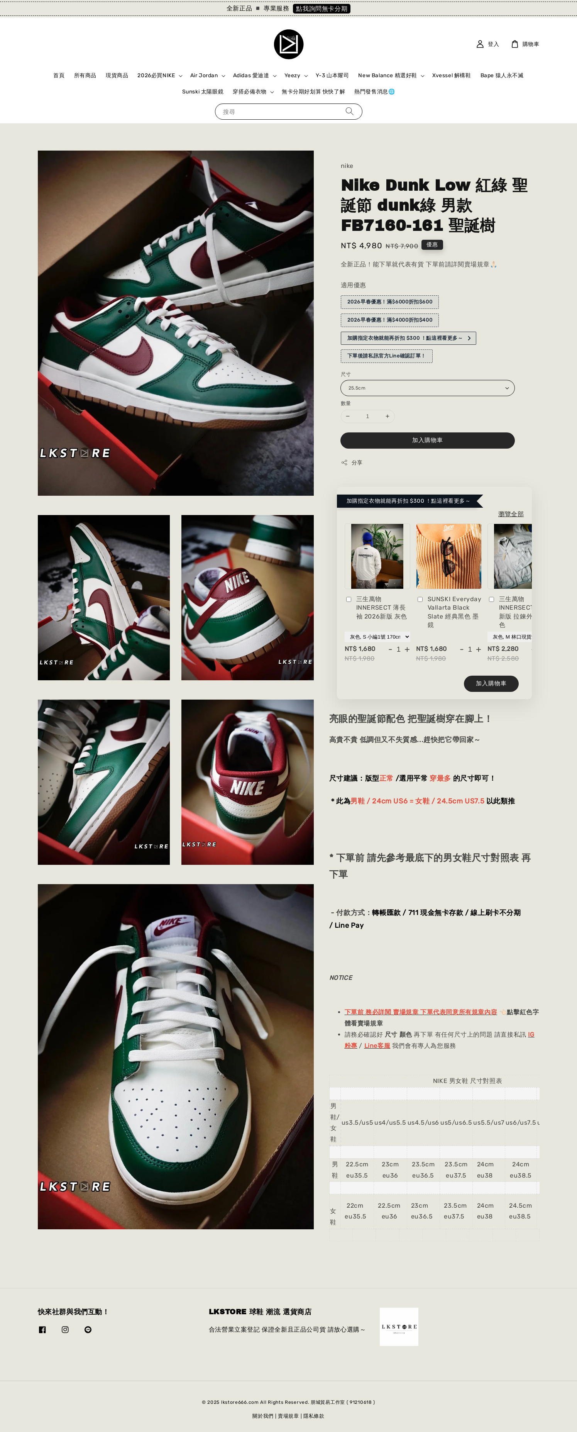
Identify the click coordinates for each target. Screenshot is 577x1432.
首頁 (58, 75)
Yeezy (292, 75)
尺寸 (346, 374)
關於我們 (263, 1416)
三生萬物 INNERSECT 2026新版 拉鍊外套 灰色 (519, 612)
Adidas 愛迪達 (251, 75)
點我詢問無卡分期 (321, 8)
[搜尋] (349, 111)
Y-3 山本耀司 (332, 75)
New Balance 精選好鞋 (387, 75)
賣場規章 (288, 1416)
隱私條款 (314, 1416)
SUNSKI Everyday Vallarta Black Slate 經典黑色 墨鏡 (449, 612)
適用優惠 (353, 285)
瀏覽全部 (511, 514)
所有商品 (85, 75)
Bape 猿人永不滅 (502, 75)
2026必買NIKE (156, 75)
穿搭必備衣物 (250, 91)
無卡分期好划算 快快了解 (313, 91)
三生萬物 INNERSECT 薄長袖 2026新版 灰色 (376, 607)
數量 (346, 403)
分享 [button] (352, 462)
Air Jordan (204, 75)
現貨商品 (117, 75)
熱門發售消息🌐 (374, 91)
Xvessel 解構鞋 (451, 75)
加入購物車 (427, 440)
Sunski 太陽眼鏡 (203, 91)
